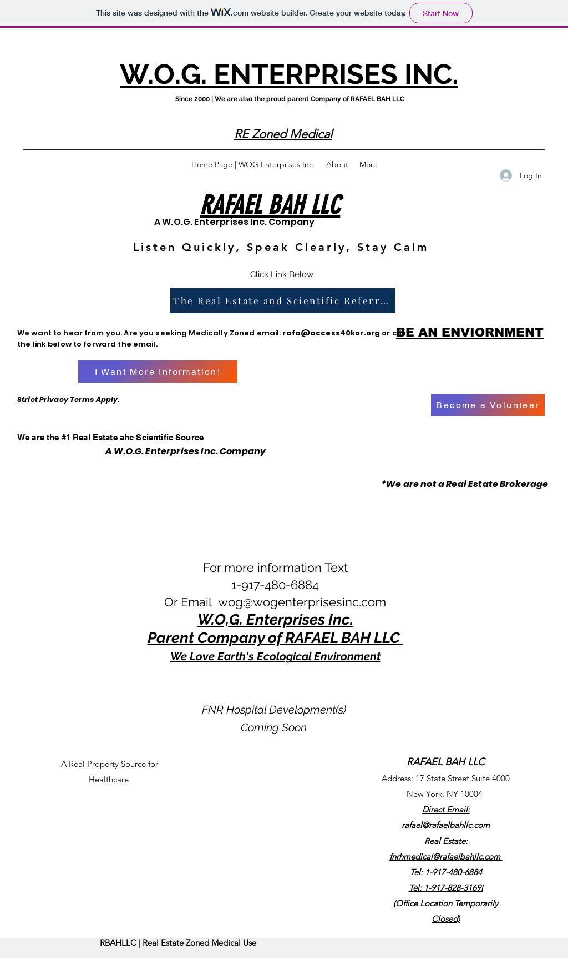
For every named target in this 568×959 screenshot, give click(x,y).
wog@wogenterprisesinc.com (302, 602)
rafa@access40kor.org (331, 333)
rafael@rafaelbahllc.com (446, 825)
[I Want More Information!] (157, 371)
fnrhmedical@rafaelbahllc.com (444, 856)
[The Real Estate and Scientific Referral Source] (282, 300)
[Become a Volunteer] (488, 405)
